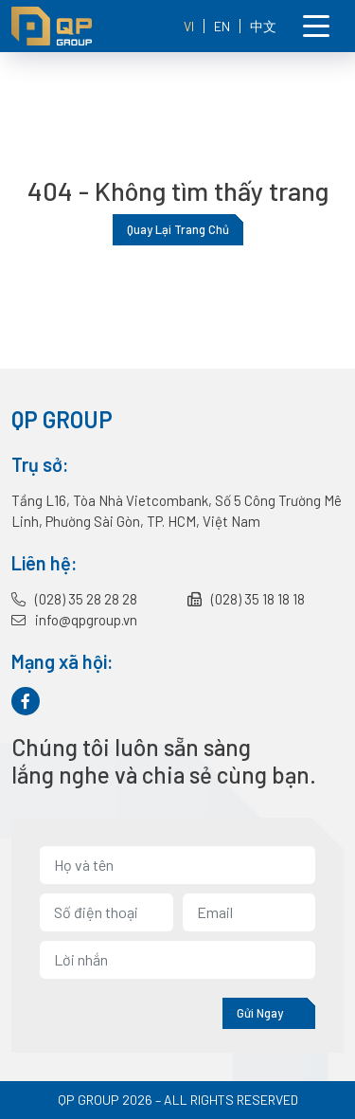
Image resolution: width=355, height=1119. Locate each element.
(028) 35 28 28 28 (74, 598)
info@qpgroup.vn (74, 619)
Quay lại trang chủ (178, 229)
